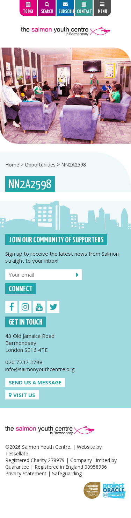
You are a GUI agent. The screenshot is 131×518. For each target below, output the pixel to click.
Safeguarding (67, 473)
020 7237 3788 (24, 362)
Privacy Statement (25, 473)
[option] (65, 96)
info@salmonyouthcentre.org (40, 369)
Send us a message (35, 382)
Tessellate (16, 453)
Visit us (22, 394)
